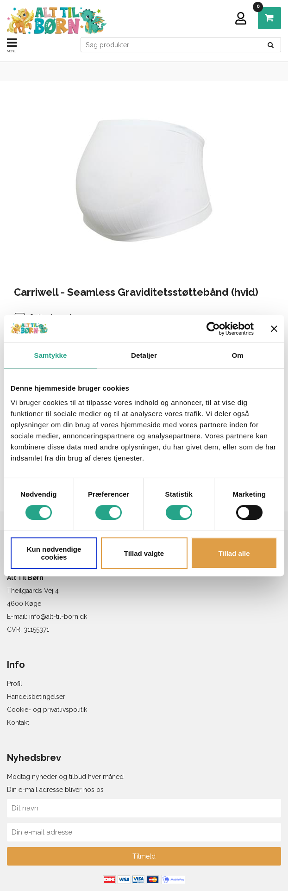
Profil (14, 683)
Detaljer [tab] (144, 355)
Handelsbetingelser (36, 696)
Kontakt (18, 722)
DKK (260, 9)
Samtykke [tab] (50, 355)
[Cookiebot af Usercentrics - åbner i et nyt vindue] (213, 329)
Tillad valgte (144, 553)
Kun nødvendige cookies (54, 553)
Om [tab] (237, 355)
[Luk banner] (274, 328)
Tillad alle (234, 553)
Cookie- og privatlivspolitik (47, 709)
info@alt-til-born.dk (58, 616)
